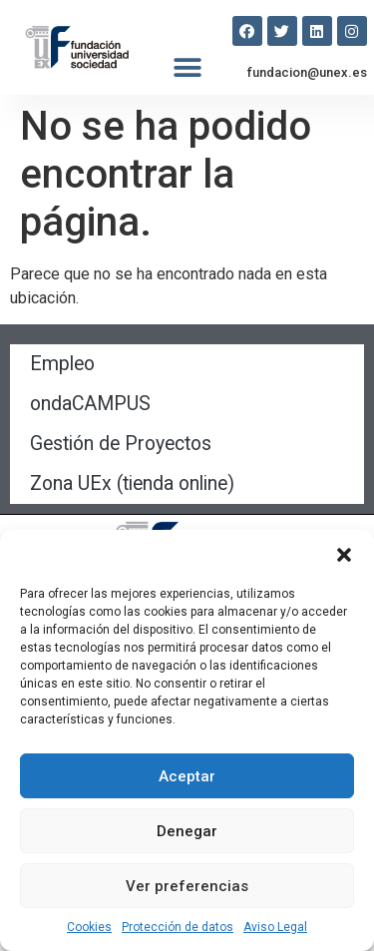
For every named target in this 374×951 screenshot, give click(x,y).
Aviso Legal (275, 927)
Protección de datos (177, 927)
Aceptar (187, 776)
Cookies (89, 927)
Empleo (62, 363)
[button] (344, 555)
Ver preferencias (187, 886)
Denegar (187, 831)
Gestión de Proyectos (120, 443)
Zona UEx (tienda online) (132, 483)
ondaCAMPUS (90, 403)
